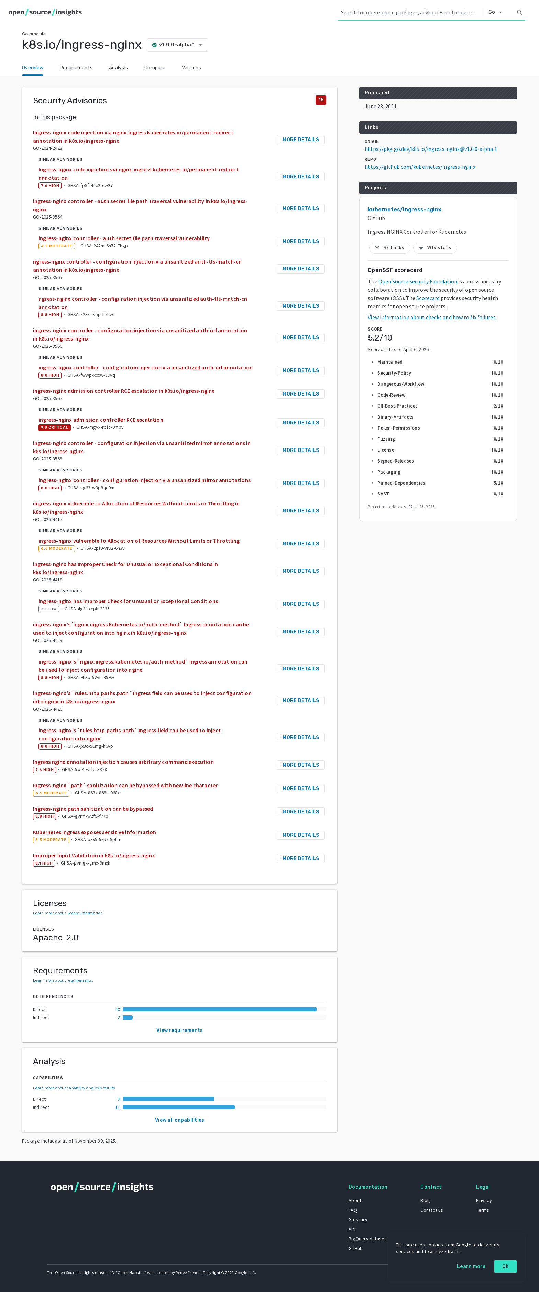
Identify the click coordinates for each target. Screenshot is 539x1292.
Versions (191, 68)
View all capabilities (179, 1120)
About (354, 1200)
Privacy (483, 1200)
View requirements (179, 1030)
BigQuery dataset (366, 1238)
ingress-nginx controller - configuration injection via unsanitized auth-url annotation (145, 367)
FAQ (352, 1209)
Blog (424, 1200)
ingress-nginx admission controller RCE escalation (100, 419)
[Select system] (497, 12)
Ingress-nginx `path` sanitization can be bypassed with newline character (125, 785)
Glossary (357, 1219)
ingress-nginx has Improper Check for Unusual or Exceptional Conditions (128, 601)
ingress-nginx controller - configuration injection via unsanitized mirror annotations (144, 480)
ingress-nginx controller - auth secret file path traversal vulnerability (124, 238)
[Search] (519, 12)
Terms (481, 1209)
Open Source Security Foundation (417, 281)
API (351, 1229)
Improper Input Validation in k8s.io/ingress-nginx (94, 855)
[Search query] (410, 12)
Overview (32, 68)
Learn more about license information (68, 912)
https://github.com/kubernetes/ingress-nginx (420, 166)
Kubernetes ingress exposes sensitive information (94, 831)
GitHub (355, 1248)
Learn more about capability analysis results (74, 1087)
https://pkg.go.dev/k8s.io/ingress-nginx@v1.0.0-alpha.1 (431, 148)
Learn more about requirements (62, 980)
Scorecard (428, 297)
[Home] (46, 12)
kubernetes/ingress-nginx (404, 209)
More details (301, 140)
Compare (154, 68)
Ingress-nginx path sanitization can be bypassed (93, 808)
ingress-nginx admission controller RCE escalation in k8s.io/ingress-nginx (124, 390)
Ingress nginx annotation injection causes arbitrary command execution (123, 761)
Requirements (76, 68)
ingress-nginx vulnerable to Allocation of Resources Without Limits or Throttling (139, 540)
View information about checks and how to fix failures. (432, 317)
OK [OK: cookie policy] (505, 1266)
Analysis (118, 68)
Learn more (471, 1266)
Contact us (431, 1209)
